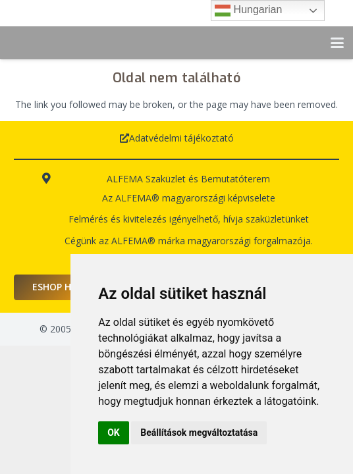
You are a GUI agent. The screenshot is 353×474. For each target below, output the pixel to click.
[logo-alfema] (59, 43)
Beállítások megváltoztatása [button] (199, 432)
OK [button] (113, 432)
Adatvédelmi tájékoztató (181, 138)
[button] (337, 42)
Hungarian (248, 10)
